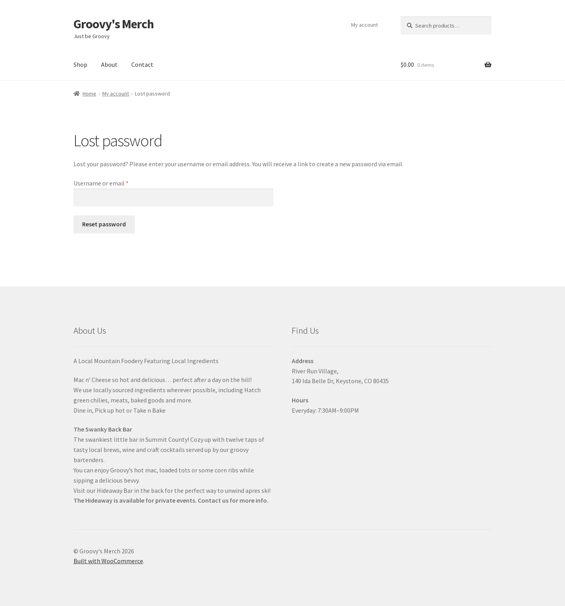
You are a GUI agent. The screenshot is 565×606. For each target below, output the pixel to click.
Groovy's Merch (114, 24)
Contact (142, 64)
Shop (80, 64)
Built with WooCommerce (108, 561)
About (109, 64)
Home (89, 93)
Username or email (113, 182)
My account (364, 24)
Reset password (104, 224)
